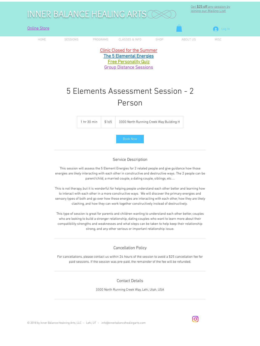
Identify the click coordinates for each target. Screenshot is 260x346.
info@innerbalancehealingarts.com (123, 323)
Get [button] (194, 7)
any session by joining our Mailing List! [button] (210, 9)
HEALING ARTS (119, 14)
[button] (179, 28)
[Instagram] (195, 319)
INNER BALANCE (59, 14)
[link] (130, 139)
